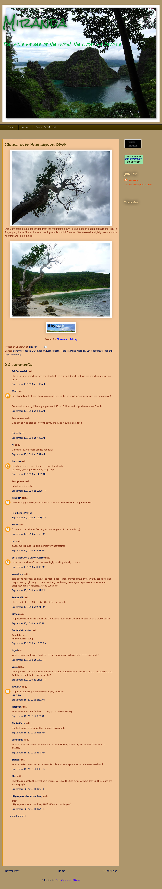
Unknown (16, 461)
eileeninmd (17, 739)
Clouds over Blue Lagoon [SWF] (36, 144)
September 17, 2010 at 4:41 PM (28, 550)
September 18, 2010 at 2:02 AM (28, 716)
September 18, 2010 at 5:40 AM (28, 752)
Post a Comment (17, 815)
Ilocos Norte (52, 350)
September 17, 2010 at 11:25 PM (29, 679)
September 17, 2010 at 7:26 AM (28, 437)
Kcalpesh (16, 497)
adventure (18, 350)
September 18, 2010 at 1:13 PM (28, 769)
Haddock (16, 706)
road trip (108, 350)
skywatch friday (13, 354)
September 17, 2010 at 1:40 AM (28, 384)
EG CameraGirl (19, 371)
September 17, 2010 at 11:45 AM (29, 474)
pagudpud (98, 350)
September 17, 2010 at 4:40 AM (28, 410)
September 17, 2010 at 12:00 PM (29, 490)
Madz (15, 391)
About (25, 127)
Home (12, 127)
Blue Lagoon (38, 350)
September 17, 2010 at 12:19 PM (29, 517)
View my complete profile (138, 184)
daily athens (18, 432)
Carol (14, 666)
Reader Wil (17, 597)
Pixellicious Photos (22, 512)
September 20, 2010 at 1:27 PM (28, 788)
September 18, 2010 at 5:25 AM (28, 732)
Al (13, 444)
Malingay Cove (84, 350)
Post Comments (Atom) (68, 880)
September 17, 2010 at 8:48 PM (28, 567)
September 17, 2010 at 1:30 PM (28, 533)
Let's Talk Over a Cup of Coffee (28, 557)
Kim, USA (16, 686)
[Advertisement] (61, 844)
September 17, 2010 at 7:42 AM (28, 454)
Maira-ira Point (68, 350)
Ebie (14, 776)
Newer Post (12, 871)
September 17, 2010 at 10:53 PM (29, 659)
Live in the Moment (46, 127)
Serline (15, 759)
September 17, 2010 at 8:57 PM (28, 590)
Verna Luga (17, 574)
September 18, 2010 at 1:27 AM (28, 699)
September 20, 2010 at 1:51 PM (28, 808)
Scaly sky (16, 694)
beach (28, 350)
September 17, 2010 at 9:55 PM (28, 623)
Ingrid (15, 650)
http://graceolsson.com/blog (27, 796)
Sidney (15, 524)
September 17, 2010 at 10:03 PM (29, 643)
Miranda (34, 22)
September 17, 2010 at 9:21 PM (28, 606)
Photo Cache (18, 723)
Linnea (15, 613)
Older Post (110, 871)
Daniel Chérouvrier (21, 630)
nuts (14, 541)
